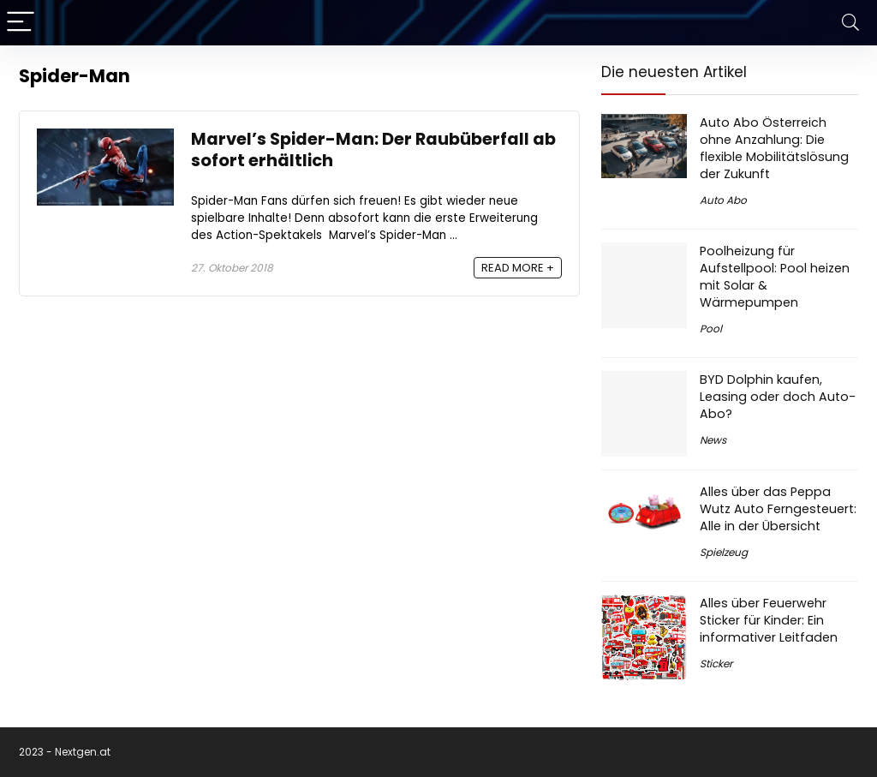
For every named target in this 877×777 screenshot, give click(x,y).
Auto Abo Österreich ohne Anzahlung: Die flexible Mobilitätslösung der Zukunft (774, 148)
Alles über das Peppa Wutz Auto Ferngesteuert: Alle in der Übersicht (778, 509)
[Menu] (20, 22)
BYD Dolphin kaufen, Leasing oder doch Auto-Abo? (778, 396)
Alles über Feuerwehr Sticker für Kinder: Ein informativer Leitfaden (769, 620)
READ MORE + (517, 268)
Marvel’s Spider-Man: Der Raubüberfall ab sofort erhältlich (373, 150)
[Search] (850, 22)
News (713, 440)
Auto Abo (723, 200)
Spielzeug (724, 552)
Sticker (716, 663)
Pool (711, 328)
